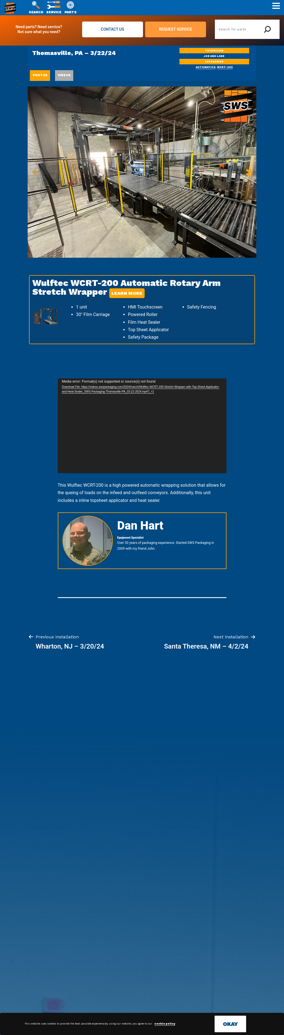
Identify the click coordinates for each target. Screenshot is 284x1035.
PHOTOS (40, 75)
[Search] (267, 29)
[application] (142, 425)
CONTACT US (112, 29)
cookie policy (164, 1023)
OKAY (230, 1024)
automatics (205, 67)
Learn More (126, 293)
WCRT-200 (225, 67)
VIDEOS (64, 75)
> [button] (249, 172)
